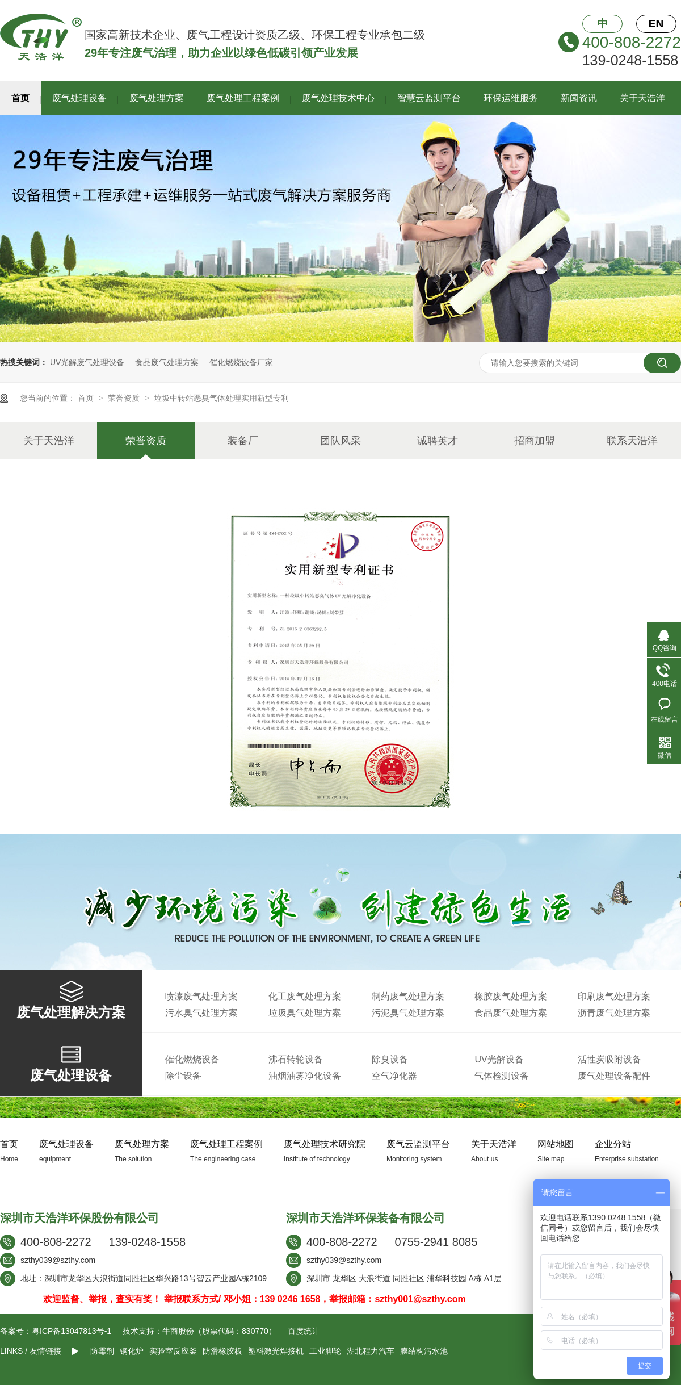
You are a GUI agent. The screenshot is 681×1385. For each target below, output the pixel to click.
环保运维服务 (511, 98)
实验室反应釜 (173, 1350)
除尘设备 (183, 1076)
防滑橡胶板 (222, 1350)
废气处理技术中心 (338, 98)
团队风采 (340, 440)
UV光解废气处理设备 (87, 362)
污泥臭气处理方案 (408, 1013)
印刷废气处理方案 (614, 996)
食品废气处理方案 (167, 362)
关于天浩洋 (642, 98)
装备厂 (243, 440)
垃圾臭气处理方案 (304, 1013)
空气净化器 (394, 1076)
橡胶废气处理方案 (510, 996)
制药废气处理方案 (408, 996)
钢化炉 (132, 1350)
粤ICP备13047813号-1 (71, 1331)
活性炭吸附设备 (609, 1059)
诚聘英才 (437, 440)
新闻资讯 (579, 98)
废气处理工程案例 (243, 98)
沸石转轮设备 (295, 1059)
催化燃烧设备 (192, 1059)
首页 (20, 98)
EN (656, 24)
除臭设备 (390, 1059)
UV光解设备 (498, 1059)
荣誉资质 (125, 398)
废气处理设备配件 (614, 1076)
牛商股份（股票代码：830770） (219, 1331)
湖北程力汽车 (370, 1350)
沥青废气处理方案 (614, 1013)
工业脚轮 (325, 1350)
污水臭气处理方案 (201, 1013)
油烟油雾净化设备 (304, 1076)
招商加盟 (534, 440)
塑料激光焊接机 (276, 1350)
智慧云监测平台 (429, 98)
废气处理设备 (79, 98)
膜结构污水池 (424, 1350)
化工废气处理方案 (304, 996)
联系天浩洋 (632, 440)
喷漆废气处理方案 (201, 996)
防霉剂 (102, 1350)
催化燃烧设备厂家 (241, 362)
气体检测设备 (501, 1076)
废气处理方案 (156, 98)
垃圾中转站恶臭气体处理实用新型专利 (221, 398)
